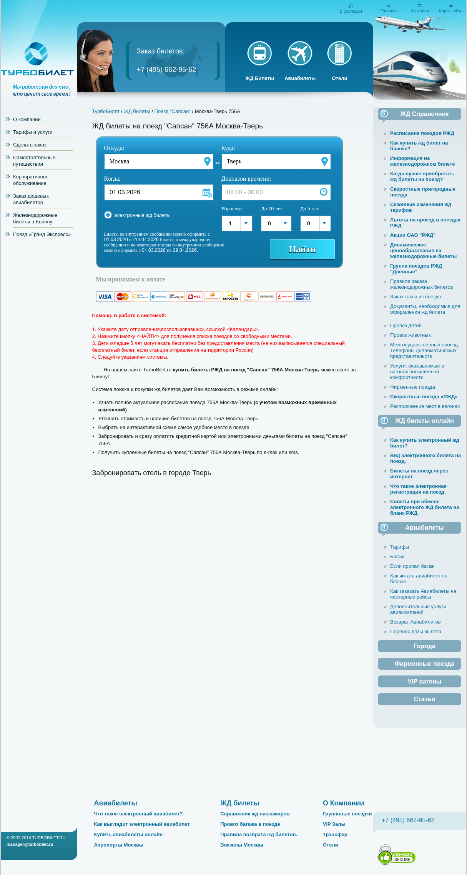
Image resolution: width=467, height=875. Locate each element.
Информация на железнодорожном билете (422, 161)
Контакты (419, 10)
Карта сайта (450, 10)
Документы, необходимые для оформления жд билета (425, 309)
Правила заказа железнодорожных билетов (421, 284)
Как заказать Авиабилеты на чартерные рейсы (423, 594)
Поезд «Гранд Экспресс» (42, 234)
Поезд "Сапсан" (173, 111)
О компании (27, 119)
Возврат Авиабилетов (415, 622)
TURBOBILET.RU (49, 837)
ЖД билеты (137, 111)
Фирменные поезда (412, 387)
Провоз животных (410, 335)
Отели (339, 78)
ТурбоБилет (106, 111)
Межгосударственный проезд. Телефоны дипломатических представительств (424, 350)
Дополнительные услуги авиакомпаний (418, 609)
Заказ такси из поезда (415, 296)
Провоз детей (406, 325)
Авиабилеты (300, 78)
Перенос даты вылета (415, 631)
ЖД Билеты (260, 78)
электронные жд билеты (143, 215)
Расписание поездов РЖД (422, 133)
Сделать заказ (30, 145)
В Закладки (351, 11)
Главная (389, 10)
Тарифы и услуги (33, 132)
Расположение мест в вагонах (425, 406)
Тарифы (399, 547)
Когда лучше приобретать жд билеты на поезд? (422, 176)
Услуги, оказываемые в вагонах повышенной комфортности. (417, 371)
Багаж (397, 556)
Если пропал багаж (412, 566)
